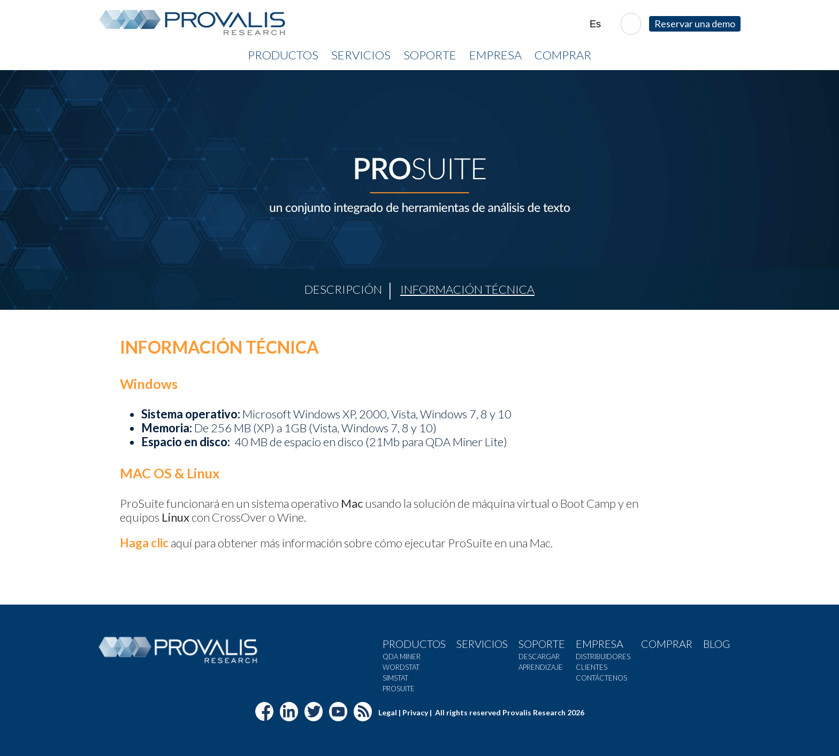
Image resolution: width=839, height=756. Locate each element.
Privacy (415, 712)
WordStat (401, 667)
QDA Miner (402, 656)
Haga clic (144, 543)
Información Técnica (467, 289)
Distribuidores (603, 656)
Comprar (563, 55)
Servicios (361, 55)
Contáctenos (601, 678)
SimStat (395, 678)
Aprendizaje (540, 667)
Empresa (495, 55)
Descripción (343, 289)
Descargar (539, 656)
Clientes (591, 667)
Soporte (429, 55)
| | (601, 24)
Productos (283, 55)
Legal (387, 712)
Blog (716, 643)
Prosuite (399, 688)
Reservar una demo (694, 23)
